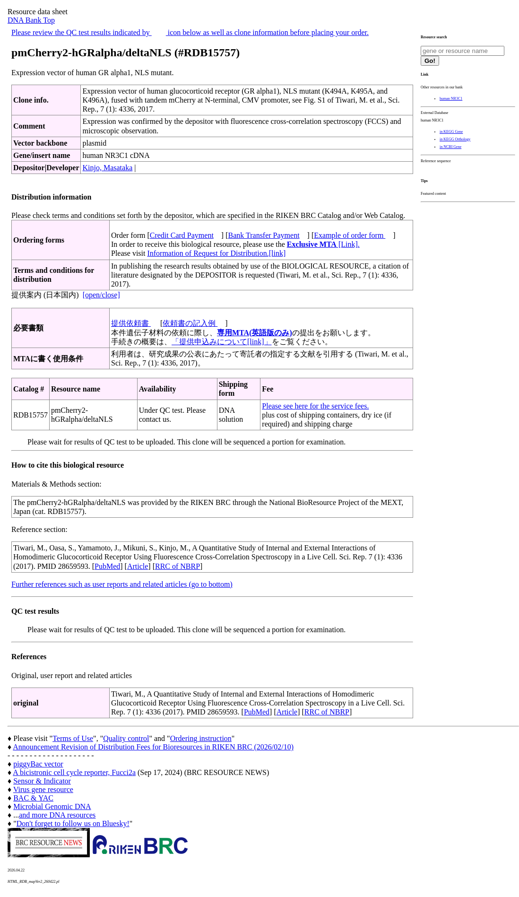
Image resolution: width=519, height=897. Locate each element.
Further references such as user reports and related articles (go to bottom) (122, 584)
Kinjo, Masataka (107, 168)
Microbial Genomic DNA (52, 806)
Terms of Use (72, 738)
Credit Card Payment (182, 235)
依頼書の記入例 (190, 323)
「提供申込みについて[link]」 (222, 342)
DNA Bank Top (31, 20)
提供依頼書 (131, 323)
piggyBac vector (38, 764)
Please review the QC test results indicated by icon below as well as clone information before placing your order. (190, 32)
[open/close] (101, 295)
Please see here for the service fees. (315, 406)
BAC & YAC (33, 798)
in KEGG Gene (451, 132)
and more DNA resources (57, 815)
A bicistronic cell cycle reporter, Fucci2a (74, 772)
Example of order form (349, 235)
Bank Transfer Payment (264, 235)
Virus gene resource (43, 789)
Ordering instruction (201, 738)
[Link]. (323, 244)
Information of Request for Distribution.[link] (216, 253)
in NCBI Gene (450, 147)
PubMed (107, 566)
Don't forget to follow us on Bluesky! (73, 823)
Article (137, 566)
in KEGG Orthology (455, 139)
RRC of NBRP (177, 566)
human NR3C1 (451, 98)
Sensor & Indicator (42, 781)
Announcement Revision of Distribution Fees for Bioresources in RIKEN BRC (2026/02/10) (153, 747)
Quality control (126, 738)
